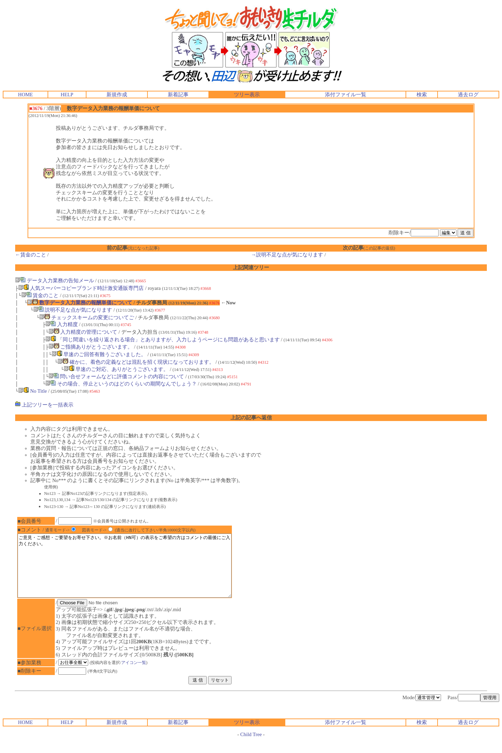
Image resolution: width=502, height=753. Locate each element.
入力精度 (61, 324)
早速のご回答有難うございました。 (99, 354)
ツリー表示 (247, 94)
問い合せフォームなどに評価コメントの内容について (116, 376)
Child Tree (251, 747)
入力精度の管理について (83, 332)
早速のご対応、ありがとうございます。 (116, 369)
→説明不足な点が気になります (287, 254)
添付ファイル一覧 (345, 94)
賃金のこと (40, 295)
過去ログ (468, 94)
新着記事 (178, 94)
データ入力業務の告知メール (54, 280)
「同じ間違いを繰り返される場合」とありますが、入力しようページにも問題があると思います (162, 339)
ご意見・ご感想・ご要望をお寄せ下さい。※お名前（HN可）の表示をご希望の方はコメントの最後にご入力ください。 (137, 572)
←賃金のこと (30, 254)
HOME (25, 94)
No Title (32, 391)
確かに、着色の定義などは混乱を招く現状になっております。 (136, 362)
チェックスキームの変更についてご (86, 317)
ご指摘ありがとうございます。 (91, 347)
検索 (422, 94)
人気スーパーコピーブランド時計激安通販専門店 (81, 288)
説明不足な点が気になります (72, 310)
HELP (67, 94)
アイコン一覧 (138, 675)
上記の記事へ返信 (251, 417)
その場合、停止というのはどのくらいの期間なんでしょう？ (121, 384)
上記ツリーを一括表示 (44, 405)
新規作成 (116, 94)
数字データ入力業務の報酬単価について (79, 302)
